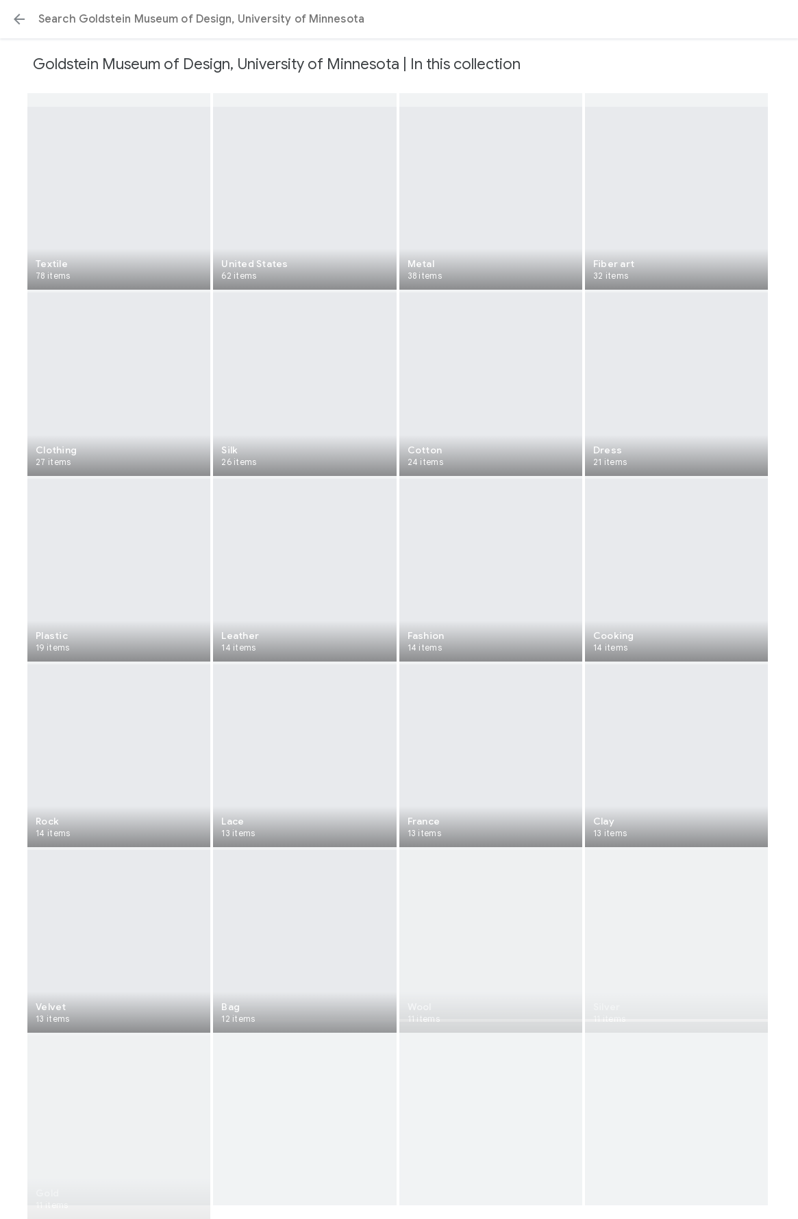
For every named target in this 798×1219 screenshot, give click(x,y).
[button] (19, 19)
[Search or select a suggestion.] (399, 19)
